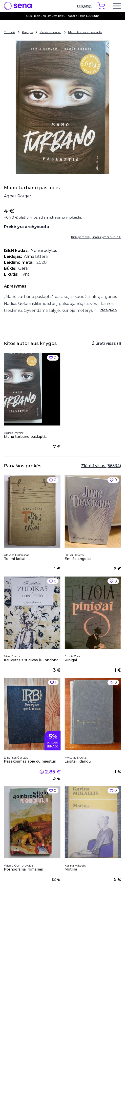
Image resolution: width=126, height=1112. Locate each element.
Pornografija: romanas (23, 869)
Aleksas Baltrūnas (16, 555)
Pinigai (70, 660)
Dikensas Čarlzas (16, 757)
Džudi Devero (74, 555)
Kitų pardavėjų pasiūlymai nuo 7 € (96, 237)
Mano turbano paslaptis (85, 32)
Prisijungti (84, 6)
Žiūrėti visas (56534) (101, 465)
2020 (41, 262)
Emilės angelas (77, 558)
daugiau (108, 310)
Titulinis (9, 32)
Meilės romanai (50, 32)
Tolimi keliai (14, 558)
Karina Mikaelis (75, 865)
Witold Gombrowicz (18, 865)
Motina (70, 869)
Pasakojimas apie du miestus (30, 761)
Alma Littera (36, 256)
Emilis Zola (72, 656)
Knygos (27, 32)
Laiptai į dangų (77, 761)
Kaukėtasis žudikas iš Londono (31, 660)
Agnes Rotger (17, 196)
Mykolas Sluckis (75, 757)
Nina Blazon (12, 656)
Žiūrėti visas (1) (106, 343)
